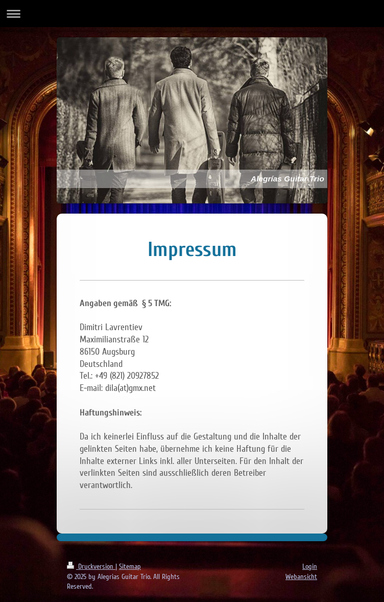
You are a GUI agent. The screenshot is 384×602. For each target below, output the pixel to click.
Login (309, 566)
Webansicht (301, 576)
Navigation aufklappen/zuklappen (192, 14)
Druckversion (91, 566)
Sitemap (130, 566)
